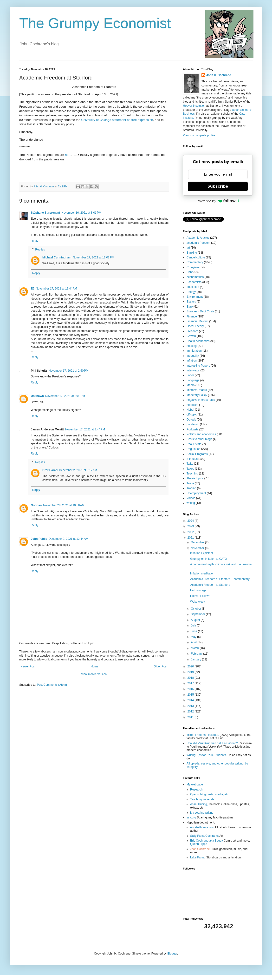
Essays (191, 301)
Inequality (193, 355)
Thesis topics (195, 478)
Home (94, 666)
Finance (192, 316)
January (196, 659)
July (194, 625)
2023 (191, 526)
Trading (191, 488)
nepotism (192, 405)
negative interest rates (201, 400)
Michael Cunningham (56, 257)
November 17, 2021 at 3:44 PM (85, 429)
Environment (195, 296)
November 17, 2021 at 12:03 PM (93, 257)
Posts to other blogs (199, 439)
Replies (40, 249)
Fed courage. (198, 590)
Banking (192, 252)
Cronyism (193, 267)
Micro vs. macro (197, 390)
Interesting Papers (198, 365)
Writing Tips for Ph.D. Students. (207, 755)
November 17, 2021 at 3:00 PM (65, 396)
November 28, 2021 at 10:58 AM (63, 505)
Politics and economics (201, 434)
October (196, 608)
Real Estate (194, 444)
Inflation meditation (202, 573)
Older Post (160, 666)
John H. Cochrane (218, 75)
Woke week (197, 601)
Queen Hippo (198, 844)
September (198, 614)
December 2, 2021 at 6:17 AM (78, 470)
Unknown (37, 396)
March (195, 648)
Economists (194, 282)
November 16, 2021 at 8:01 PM (81, 212)
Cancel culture (196, 257)
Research (196, 789)
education (193, 287)
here (68, 155)
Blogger (172, 953)
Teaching (192, 473)
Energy (191, 292)
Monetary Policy (197, 395)
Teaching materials (202, 799)
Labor (190, 375)
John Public (39, 538)
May (194, 637)
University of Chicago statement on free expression (117, 120)
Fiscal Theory (195, 326)
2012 (191, 711)
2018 (191, 677)
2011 (191, 717)
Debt (190, 272)
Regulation (193, 449)
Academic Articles (198, 237)
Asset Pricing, (199, 804)
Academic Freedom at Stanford (210, 584)
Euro (190, 306)
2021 (191, 537)
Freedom (192, 331)
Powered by (218, 201)
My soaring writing (202, 812)
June (194, 631)
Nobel (190, 409)
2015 (191, 694)
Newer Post (27, 666)
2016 (191, 689)
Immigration (194, 350)
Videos (191, 498)
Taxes (190, 468)
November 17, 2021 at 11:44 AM (56, 288)
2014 (191, 700)
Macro (190, 385)
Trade (190, 483)
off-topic (192, 414)
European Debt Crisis (200, 311)
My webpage (195, 784)
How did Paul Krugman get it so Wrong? (212, 743)
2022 (191, 532)
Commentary (195, 262)
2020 (191, 666)
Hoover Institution (194, 105)
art (188, 247)
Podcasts (192, 429)
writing (191, 503)
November (198, 548)
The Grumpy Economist (95, 23)
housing (192, 346)
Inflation (192, 360)
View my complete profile (199, 135)
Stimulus (192, 459)
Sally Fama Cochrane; (204, 835)
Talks (190, 463)
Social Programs (197, 454)
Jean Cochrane (200, 849)
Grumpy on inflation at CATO (208, 558)
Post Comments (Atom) (52, 684)
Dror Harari (50, 470)
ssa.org (191, 817)
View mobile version (94, 674)
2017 (191, 683)
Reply (34, 241)
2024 (191, 520)
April (194, 642)
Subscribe (217, 186)
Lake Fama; (197, 857)
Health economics (198, 341)
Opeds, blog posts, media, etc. (209, 794)
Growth (191, 336)
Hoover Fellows (200, 596)
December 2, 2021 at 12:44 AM (68, 538)
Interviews (193, 370)
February (197, 653)
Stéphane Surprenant (45, 212)
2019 (191, 672)
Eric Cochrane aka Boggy (206, 840)
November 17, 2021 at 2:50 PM (68, 370)
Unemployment (196, 493)
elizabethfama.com (202, 827)
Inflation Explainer (201, 553)
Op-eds (191, 419)
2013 (191, 706)
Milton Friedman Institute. (203, 735)
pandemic (193, 424)
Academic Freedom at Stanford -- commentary (220, 579)
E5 (32, 288)
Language (193, 380)
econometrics (195, 277)
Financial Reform (197, 321)
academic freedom (198, 242)
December (198, 542)
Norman (36, 505)
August (196, 620)
